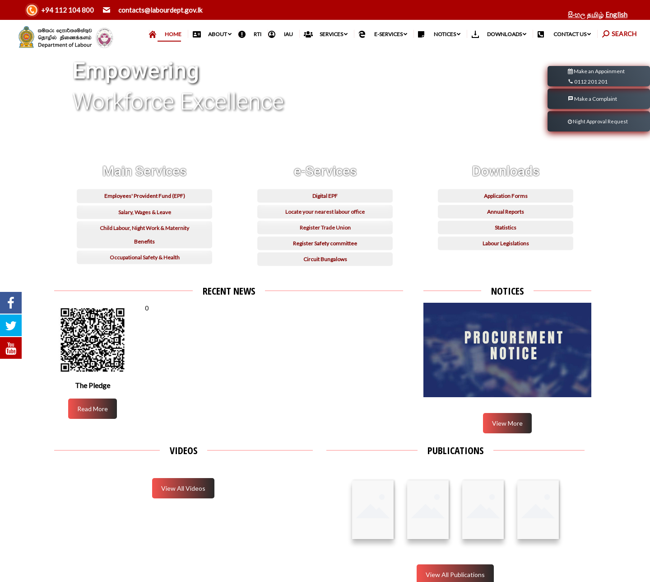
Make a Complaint (592, 99)
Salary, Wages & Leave (144, 274)
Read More (92, 409)
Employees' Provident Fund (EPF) (144, 257)
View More (507, 423)
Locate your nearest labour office (325, 273)
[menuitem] (168, 34)
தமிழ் (595, 14)
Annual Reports (505, 273)
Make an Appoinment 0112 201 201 (596, 77)
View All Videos (183, 488)
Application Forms (506, 257)
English (616, 14)
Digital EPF (325, 257)
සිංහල (576, 14)
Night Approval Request (598, 121)
